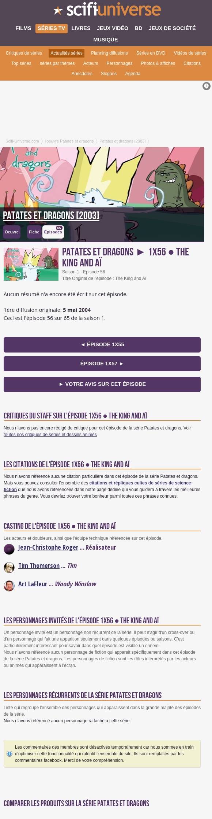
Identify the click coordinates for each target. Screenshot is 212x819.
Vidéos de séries (190, 53)
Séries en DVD (150, 53)
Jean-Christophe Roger (48, 547)
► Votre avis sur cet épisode (102, 384)
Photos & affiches (158, 63)
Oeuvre (12, 232)
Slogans (109, 73)
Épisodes (53, 230)
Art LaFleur (32, 583)
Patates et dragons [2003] (51, 215)
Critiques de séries (24, 53)
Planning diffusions (109, 53)
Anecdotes (82, 73)
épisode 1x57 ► (102, 363)
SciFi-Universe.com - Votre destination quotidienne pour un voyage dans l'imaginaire (106, 11)
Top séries (21, 63)
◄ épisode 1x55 (102, 344)
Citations (192, 63)
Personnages (120, 63)
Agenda (132, 73)
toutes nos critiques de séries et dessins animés (50, 434)
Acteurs (90, 63)
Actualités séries (66, 53)
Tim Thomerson (39, 565)
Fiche (34, 232)
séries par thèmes (57, 63)
